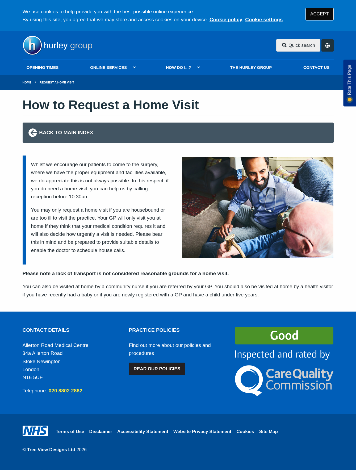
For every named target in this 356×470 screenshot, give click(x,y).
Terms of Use (70, 431)
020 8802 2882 (65, 390)
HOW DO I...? (178, 67)
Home (27, 82)
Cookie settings (264, 19)
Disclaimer (100, 431)
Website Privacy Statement (202, 431)
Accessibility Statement (142, 431)
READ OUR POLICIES (157, 368)
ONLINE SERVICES (108, 67)
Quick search (298, 45)
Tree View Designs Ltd (51, 449)
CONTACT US (316, 67)
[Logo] (57, 45)
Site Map (268, 431)
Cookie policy (226, 19)
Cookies (245, 431)
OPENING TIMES (43, 67)
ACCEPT (319, 13)
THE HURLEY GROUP (251, 67)
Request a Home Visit (57, 82)
